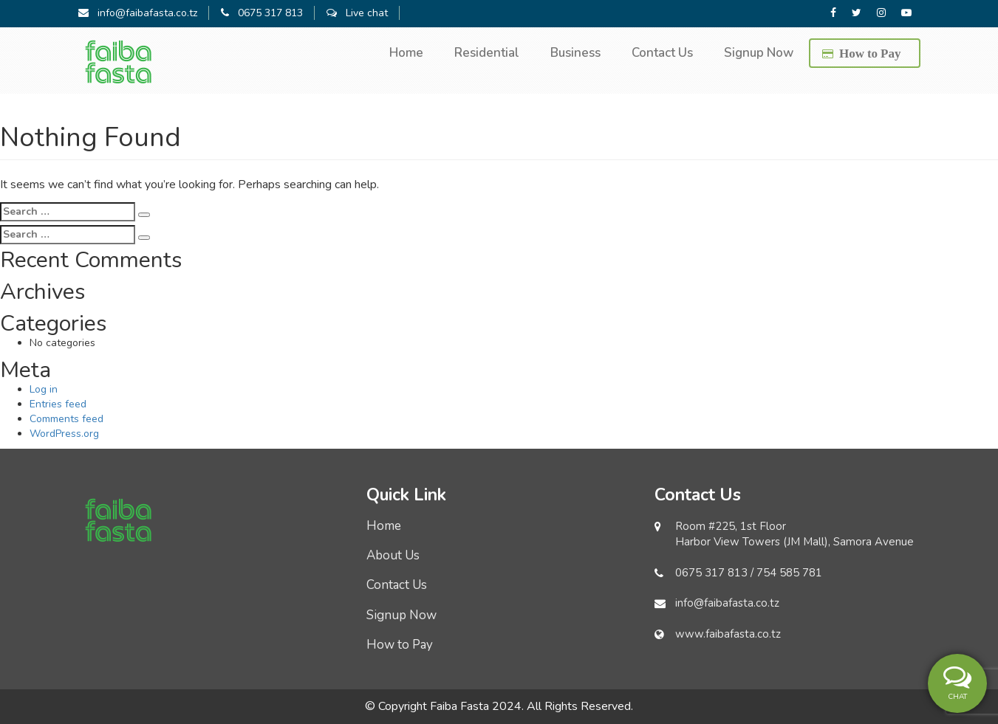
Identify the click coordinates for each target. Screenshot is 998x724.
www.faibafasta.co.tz (728, 634)
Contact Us (662, 52)
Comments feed (66, 419)
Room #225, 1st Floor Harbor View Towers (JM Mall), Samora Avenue (794, 534)
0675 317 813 (262, 13)
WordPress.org (64, 434)
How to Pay (870, 52)
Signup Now (758, 52)
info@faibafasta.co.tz (137, 13)
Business (575, 52)
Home (406, 52)
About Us (393, 555)
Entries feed (58, 404)
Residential (486, 52)
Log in (44, 389)
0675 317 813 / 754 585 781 (748, 572)
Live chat (357, 13)
